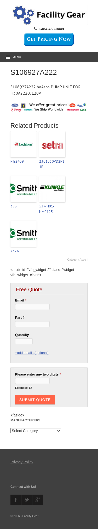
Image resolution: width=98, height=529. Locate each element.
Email (20, 300)
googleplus (37, 500)
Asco (83, 259)
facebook (15, 500)
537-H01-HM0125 (46, 209)
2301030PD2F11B (51, 164)
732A (14, 251)
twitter (26, 500)
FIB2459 (17, 161)
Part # (20, 317)
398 (13, 206)
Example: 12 (23, 387)
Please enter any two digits (38, 374)
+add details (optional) (32, 353)
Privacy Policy (21, 462)
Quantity (22, 335)
